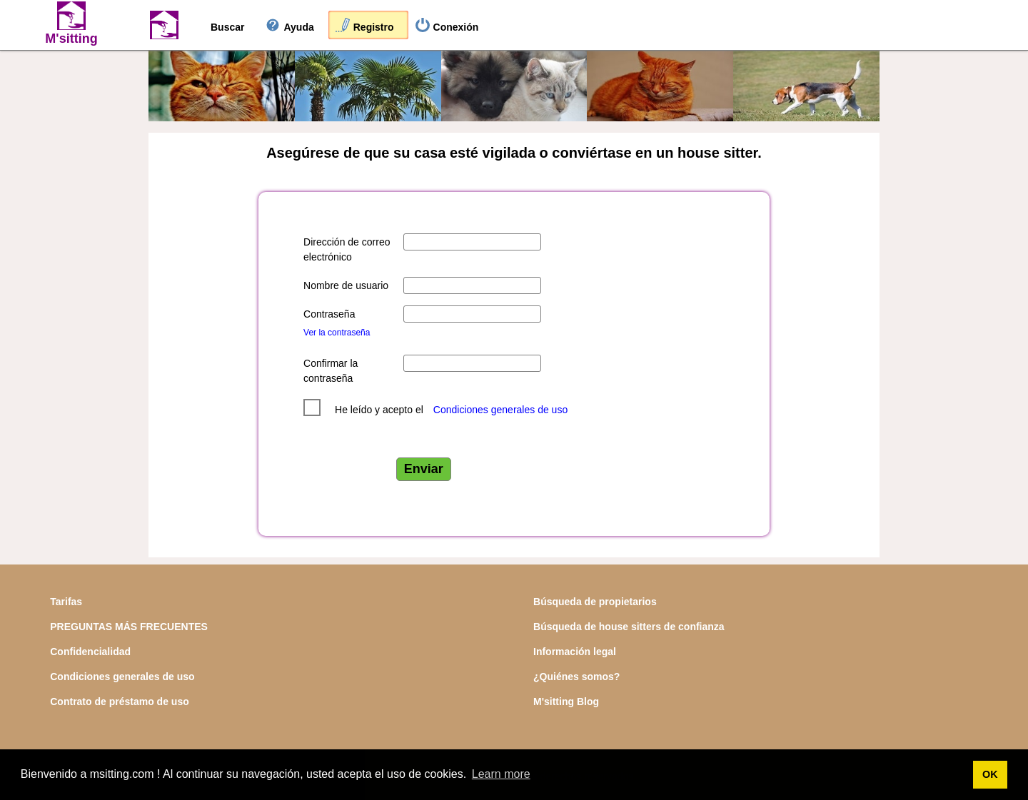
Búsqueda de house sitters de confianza (629, 626)
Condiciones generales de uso (500, 409)
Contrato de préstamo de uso (119, 701)
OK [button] (990, 774)
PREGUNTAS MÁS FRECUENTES (129, 626)
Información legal (574, 651)
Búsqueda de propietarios (595, 601)
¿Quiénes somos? (576, 676)
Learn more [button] (501, 774)
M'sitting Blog (566, 701)
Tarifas (66, 601)
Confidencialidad (90, 651)
